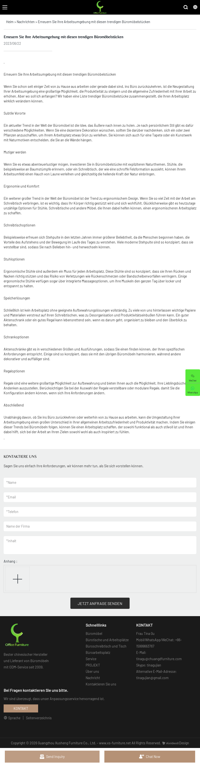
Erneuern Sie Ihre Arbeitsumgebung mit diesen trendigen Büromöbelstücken (94, 22)
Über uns (92, 671)
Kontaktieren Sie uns (101, 684)
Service (91, 659)
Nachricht (93, 678)
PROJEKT (93, 665)
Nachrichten (26, 22)
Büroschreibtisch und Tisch (106, 646)
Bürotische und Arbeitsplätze (107, 640)
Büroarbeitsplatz (98, 652)
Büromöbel (94, 633)
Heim (10, 22)
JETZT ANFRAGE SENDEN (100, 603)
